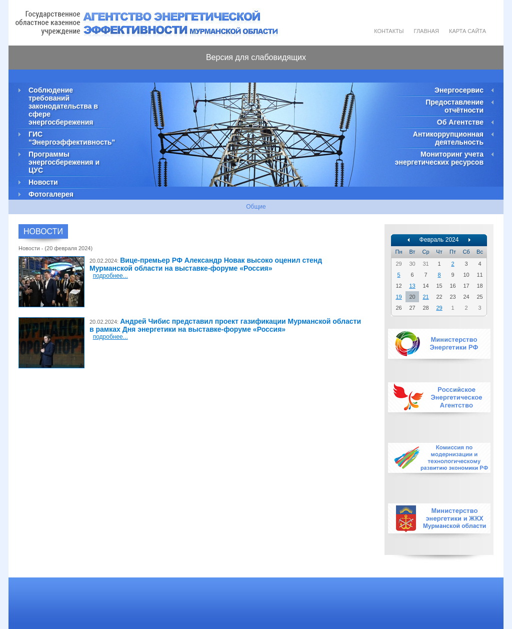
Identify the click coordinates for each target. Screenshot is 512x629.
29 (439, 308)
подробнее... (110, 275)
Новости (43, 182)
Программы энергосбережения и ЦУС (64, 162)
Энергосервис (459, 90)
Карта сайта (467, 31)
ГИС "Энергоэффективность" (71, 138)
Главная (426, 31)
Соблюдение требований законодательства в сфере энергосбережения (63, 106)
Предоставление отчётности (455, 106)
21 (425, 297)
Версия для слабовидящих (256, 57)
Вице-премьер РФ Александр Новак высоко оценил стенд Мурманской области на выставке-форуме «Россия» (206, 264)
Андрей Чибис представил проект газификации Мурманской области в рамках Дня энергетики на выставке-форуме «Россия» (225, 325)
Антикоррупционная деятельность (448, 138)
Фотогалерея (51, 194)
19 (399, 297)
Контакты (389, 31)
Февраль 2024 (439, 239)
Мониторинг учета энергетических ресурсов (439, 158)
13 (412, 286)
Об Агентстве (460, 122)
